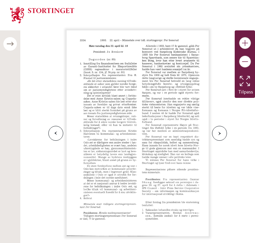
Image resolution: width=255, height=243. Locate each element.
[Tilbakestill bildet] (245, 81)
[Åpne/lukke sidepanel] (10, 44)
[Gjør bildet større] (245, 43)
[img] (42, 14)
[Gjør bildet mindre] (245, 62)
